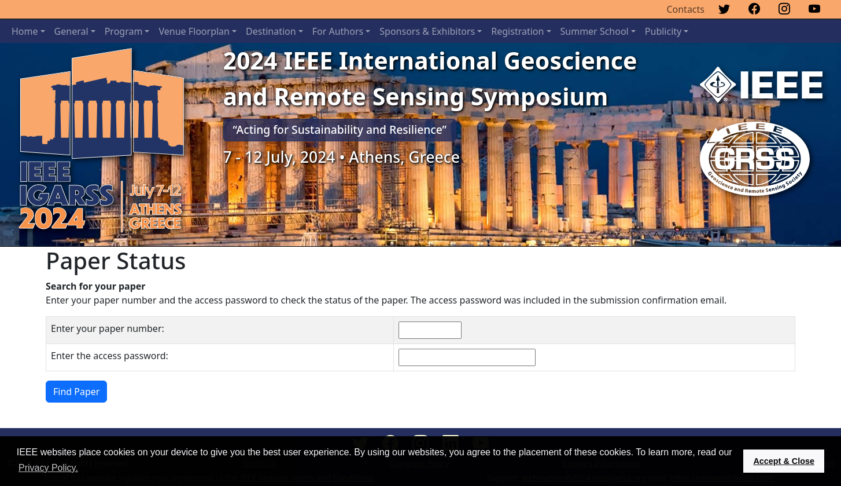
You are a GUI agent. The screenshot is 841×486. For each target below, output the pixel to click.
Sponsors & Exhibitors (427, 31)
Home (25, 31)
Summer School (594, 31)
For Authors (337, 31)
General (71, 31)
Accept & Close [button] (783, 461)
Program (124, 31)
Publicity (663, 31)
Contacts (685, 9)
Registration (517, 31)
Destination (271, 31)
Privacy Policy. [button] (48, 468)
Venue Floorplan (194, 31)
